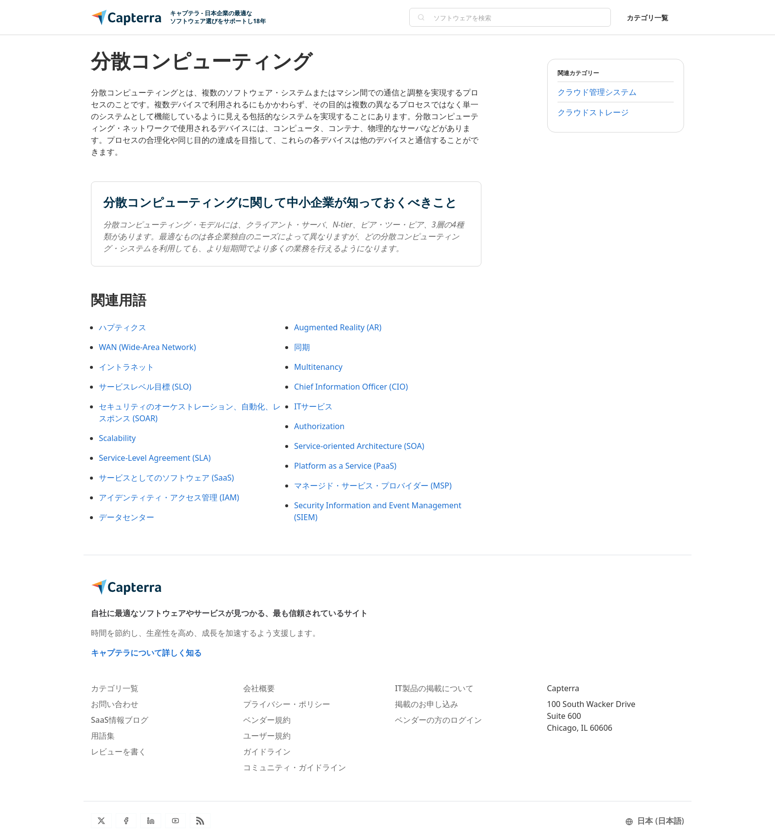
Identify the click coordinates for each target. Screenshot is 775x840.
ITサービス (313, 406)
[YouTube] (175, 820)
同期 (302, 347)
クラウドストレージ (593, 112)
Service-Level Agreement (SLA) (155, 457)
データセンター (126, 517)
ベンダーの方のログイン (438, 719)
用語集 (103, 735)
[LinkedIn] (150, 820)
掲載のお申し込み (426, 704)
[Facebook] (126, 820)
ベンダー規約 (267, 719)
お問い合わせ (114, 704)
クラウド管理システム (597, 92)
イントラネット (126, 366)
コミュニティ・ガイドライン (294, 767)
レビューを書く (118, 751)
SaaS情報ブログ (119, 719)
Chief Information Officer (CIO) (351, 386)
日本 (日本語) (654, 820)
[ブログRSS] (200, 820)
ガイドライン (267, 751)
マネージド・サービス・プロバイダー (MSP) (373, 485)
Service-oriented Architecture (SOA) (359, 446)
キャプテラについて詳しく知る (146, 652)
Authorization (319, 426)
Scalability (117, 438)
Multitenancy (318, 366)
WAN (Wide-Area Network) (147, 347)
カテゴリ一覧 (647, 17)
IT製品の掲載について (434, 688)
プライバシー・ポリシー (286, 704)
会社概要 (259, 688)
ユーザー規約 (267, 735)
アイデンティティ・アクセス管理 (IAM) (169, 497)
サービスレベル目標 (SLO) (145, 386)
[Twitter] (101, 820)
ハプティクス (122, 327)
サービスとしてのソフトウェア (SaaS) (166, 477)
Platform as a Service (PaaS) (345, 465)
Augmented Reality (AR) (338, 327)
